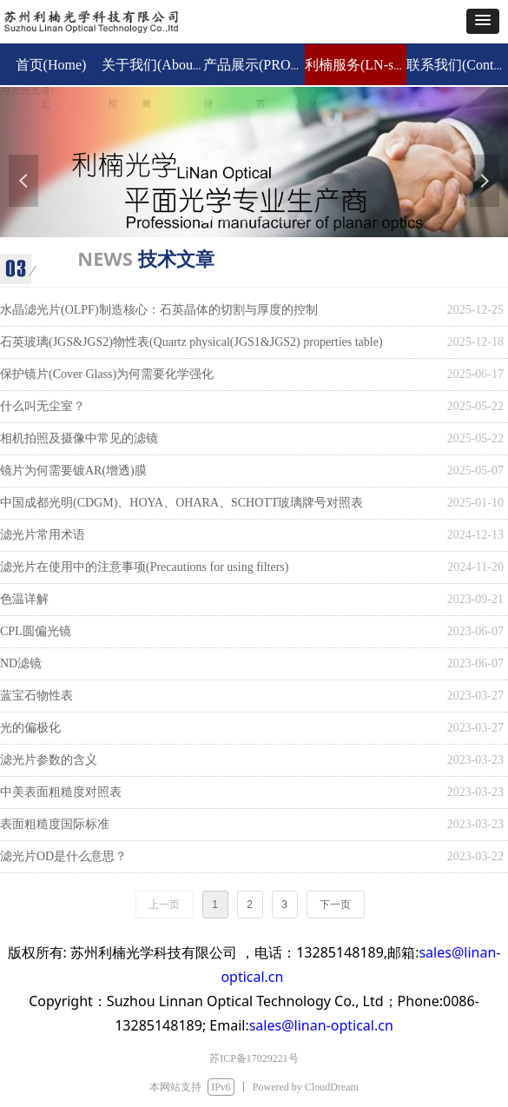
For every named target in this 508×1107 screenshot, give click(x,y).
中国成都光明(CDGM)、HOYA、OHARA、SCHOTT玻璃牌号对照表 (181, 502)
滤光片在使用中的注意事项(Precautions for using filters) (144, 566)
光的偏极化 (30, 727)
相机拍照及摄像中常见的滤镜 (79, 438)
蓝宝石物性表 (36, 695)
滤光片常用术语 (42, 534)
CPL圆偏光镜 (35, 631)
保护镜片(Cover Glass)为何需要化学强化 (107, 374)
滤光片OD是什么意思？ (63, 856)
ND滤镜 (21, 663)
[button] (482, 21)
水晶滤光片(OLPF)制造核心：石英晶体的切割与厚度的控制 (159, 309)
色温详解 (24, 599)
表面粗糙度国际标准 (54, 824)
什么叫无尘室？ (42, 406)
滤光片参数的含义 (48, 759)
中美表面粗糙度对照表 (61, 792)
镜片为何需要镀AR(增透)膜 (73, 470)
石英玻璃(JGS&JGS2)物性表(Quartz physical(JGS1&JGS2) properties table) (191, 341)
